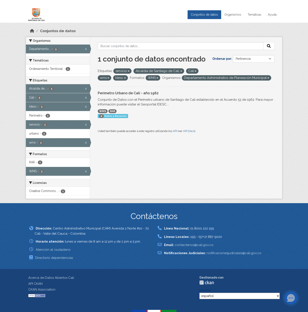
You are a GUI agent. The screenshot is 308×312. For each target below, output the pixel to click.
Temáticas (254, 14)
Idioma (204, 290)
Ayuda (272, 14)
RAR (112, 111)
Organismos (232, 14)
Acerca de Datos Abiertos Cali (51, 278)
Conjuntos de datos (204, 14)
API (175, 131)
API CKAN (35, 284)
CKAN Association (41, 289)
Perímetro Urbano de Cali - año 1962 (128, 93)
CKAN (206, 282)
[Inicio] (32, 31)
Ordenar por (221, 58)
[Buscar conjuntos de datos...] (181, 46)
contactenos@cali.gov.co (194, 245)
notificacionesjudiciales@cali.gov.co (234, 253)
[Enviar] (268, 46)
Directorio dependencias (54, 258)
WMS (102, 111)
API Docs (188, 131)
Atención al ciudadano (53, 250)
